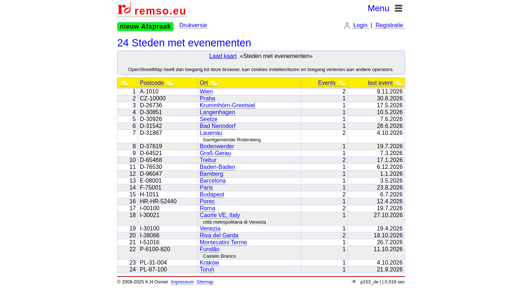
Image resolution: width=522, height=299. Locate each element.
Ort (209, 83)
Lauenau (211, 133)
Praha (207, 98)
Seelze (209, 119)
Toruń (207, 269)
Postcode (157, 83)
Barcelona (213, 181)
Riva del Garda (219, 235)
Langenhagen (217, 112)
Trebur (208, 160)
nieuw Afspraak (145, 26)
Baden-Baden (217, 167)
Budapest (212, 194)
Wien (206, 91)
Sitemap (205, 282)
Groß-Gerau (215, 153)
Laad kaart (223, 56)
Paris (206, 187)
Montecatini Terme (223, 242)
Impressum (182, 282)
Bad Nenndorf (218, 126)
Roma (207, 208)
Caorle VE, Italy (220, 215)
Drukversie (193, 25)
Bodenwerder (217, 146)
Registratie (389, 25)
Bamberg (211, 174)
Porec (207, 201)
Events (331, 83)
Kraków (209, 262)
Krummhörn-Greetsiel (227, 105)
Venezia (210, 228)
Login (360, 25)
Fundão (209, 249)
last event (385, 83)
